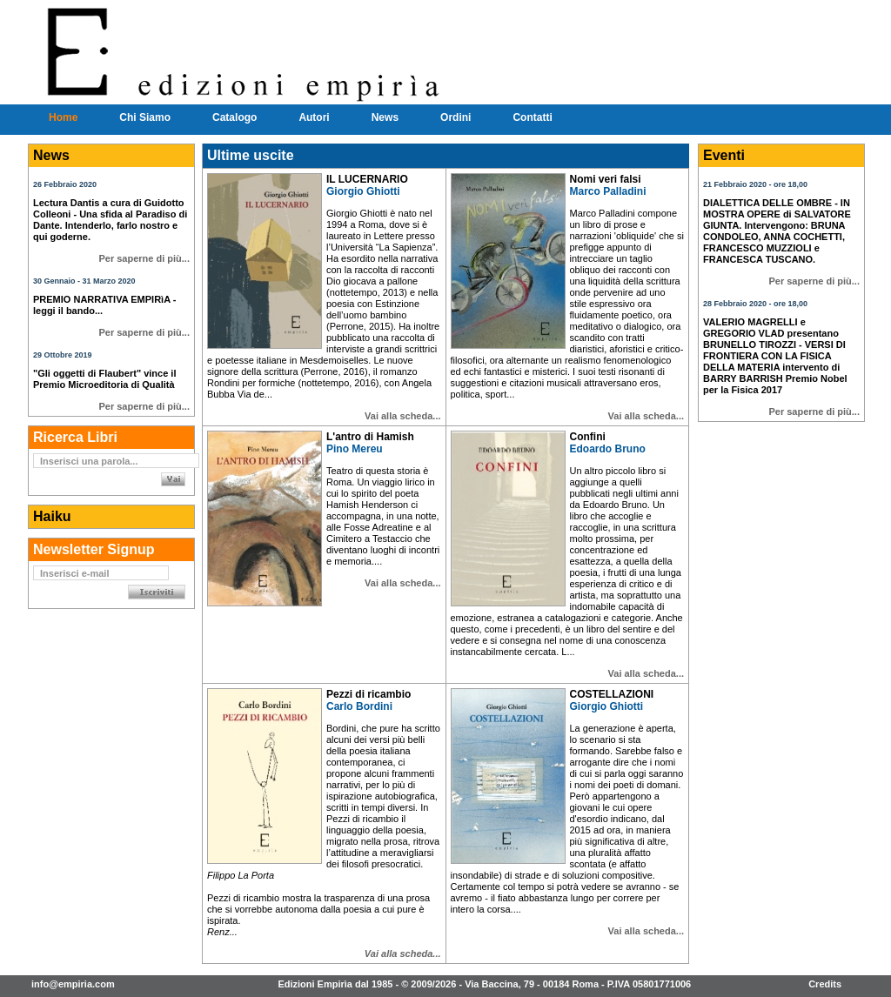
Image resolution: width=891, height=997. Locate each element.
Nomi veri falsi (605, 179)
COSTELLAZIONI (612, 694)
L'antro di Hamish (370, 437)
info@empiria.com (73, 984)
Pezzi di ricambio (368, 694)
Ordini (455, 117)
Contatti (532, 117)
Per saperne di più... (144, 258)
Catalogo (234, 117)
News (385, 117)
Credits (824, 984)
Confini (588, 437)
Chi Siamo (145, 117)
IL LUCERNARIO (367, 179)
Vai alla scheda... (402, 416)
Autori (313, 117)
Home (63, 117)
